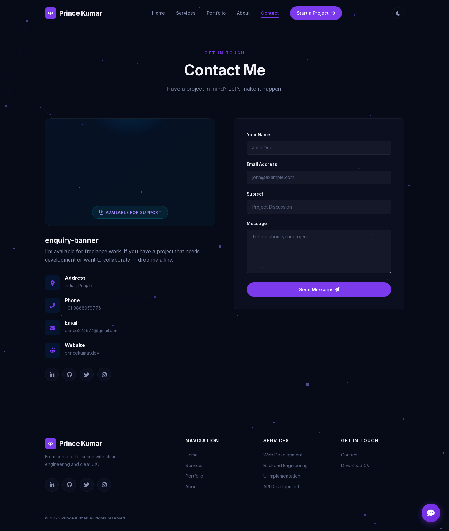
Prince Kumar (73, 13)
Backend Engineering (285, 465)
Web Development (282, 454)
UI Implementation (281, 476)
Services (186, 13)
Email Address (262, 164)
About (243, 13)
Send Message (319, 289)
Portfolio (216, 13)
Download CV (355, 465)
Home (158, 13)
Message (257, 223)
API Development (281, 486)
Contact (270, 13)
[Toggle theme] (398, 13)
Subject (255, 193)
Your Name (258, 134)
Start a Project (316, 13)
